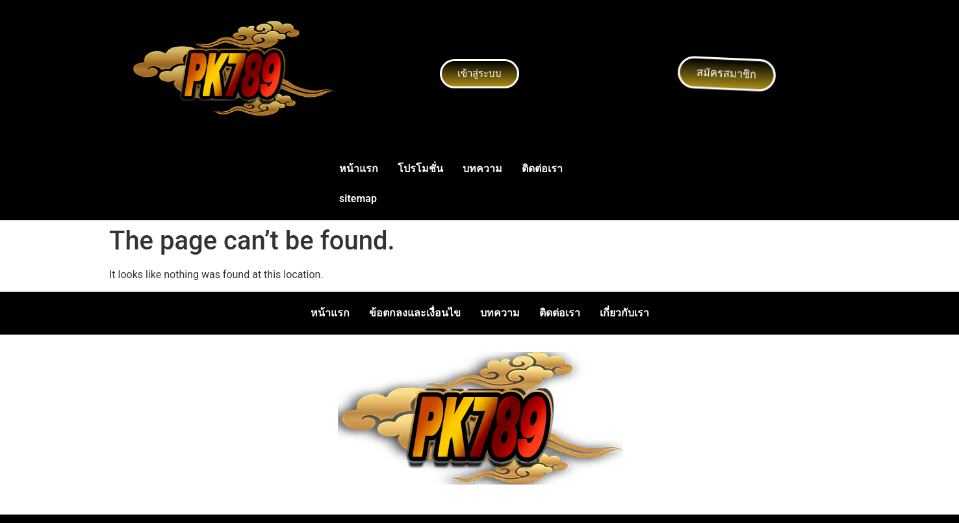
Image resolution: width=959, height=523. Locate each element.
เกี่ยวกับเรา (624, 313)
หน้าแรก (358, 168)
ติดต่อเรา (542, 168)
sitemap (358, 198)
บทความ (482, 168)
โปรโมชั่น (420, 168)
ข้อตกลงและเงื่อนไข (415, 313)
